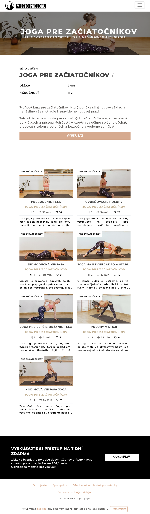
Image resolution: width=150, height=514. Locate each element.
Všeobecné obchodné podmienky (95, 485)
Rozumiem (119, 508)
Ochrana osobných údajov (75, 492)
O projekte (40, 485)
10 (117, 274)
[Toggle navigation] (140, 5)
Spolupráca (60, 485)
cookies (41, 508)
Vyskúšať (75, 135)
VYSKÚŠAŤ (121, 457)
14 (59, 212)
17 (117, 212)
